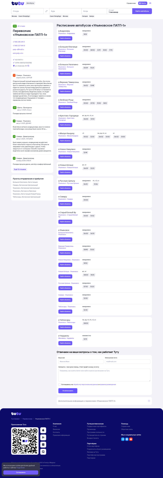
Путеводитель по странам (96, 435)
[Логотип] (18, 3)
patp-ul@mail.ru (18, 49)
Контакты (56, 432)
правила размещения (108, 384)
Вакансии (56, 429)
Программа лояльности (95, 432)
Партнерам (91, 458)
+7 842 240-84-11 (19, 42)
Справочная (131, 3)
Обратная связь (127, 429)
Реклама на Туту (93, 452)
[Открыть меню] (150, 3)
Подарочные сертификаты (96, 426)
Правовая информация (61, 435)
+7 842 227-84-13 (19, 46)
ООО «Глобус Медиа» (47, 463)
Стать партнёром (93, 446)
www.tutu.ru (47, 466)
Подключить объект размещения (99, 449)
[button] (43, 430)
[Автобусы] (30, 3)
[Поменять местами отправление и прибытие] (46, 11)
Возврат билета (93, 438)
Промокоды (91, 429)
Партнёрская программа (96, 455)
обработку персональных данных (85, 384)
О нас (55, 426)
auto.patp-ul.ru (18, 53)
